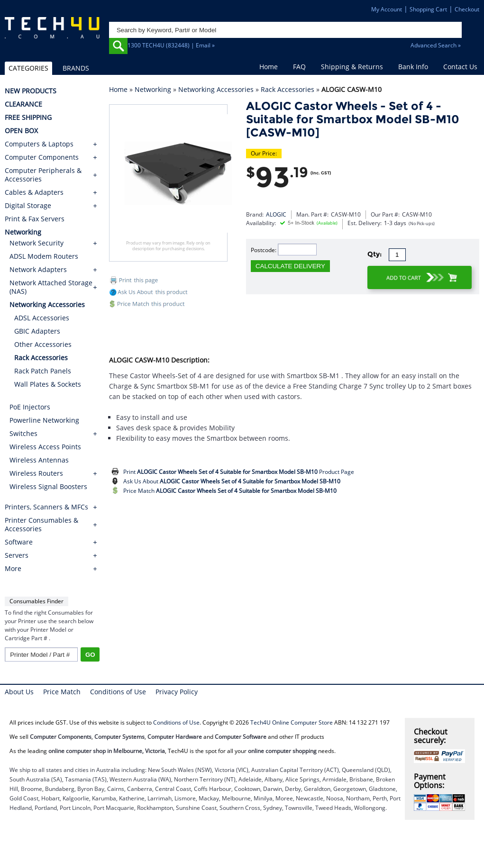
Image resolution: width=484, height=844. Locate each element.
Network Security (36, 242)
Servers (16, 555)
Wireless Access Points (45, 446)
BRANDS (76, 68)
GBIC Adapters (37, 331)
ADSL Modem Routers (43, 256)
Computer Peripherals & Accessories (43, 174)
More (13, 568)
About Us (19, 691)
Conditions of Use (118, 691)
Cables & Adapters (34, 192)
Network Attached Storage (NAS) (50, 287)
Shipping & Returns (352, 66)
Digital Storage (28, 205)
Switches (23, 433)
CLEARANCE (23, 104)
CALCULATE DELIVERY (290, 266)
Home (268, 66)
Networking (153, 89)
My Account (386, 9)
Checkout (467, 9)
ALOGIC (276, 214)
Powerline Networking (44, 420)
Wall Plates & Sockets (47, 384)
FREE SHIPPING (28, 117)
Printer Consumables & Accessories (41, 524)
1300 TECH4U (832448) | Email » (171, 45)
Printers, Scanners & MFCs (46, 507)
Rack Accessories (287, 89)
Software (19, 542)
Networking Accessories (216, 89)
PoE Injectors (29, 406)
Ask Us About (231, 481)
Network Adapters (38, 269)
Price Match (230, 491)
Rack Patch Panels (42, 370)
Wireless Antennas (39, 459)
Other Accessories (43, 344)
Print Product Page (238, 472)
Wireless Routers (36, 473)
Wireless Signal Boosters (48, 486)
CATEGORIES (28, 68)
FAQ (299, 66)
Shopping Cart (428, 9)
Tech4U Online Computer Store (291, 722)
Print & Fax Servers (34, 219)
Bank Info (413, 66)
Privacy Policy (176, 691)
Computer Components (42, 157)
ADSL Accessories (41, 317)
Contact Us (460, 66)
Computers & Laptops (39, 144)
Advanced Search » (436, 45)
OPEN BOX (21, 131)
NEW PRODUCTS (30, 91)
